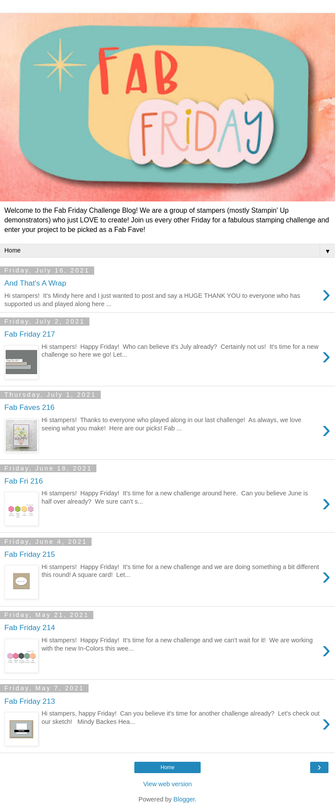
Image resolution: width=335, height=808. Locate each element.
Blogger (184, 799)
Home (167, 767)
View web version (167, 784)
